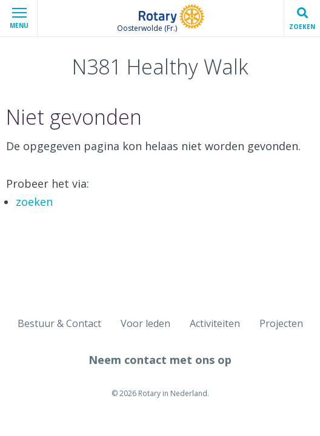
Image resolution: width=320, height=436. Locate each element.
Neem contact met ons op (160, 359)
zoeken (34, 201)
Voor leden (145, 323)
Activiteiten (215, 323)
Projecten (281, 323)
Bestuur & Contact (59, 323)
